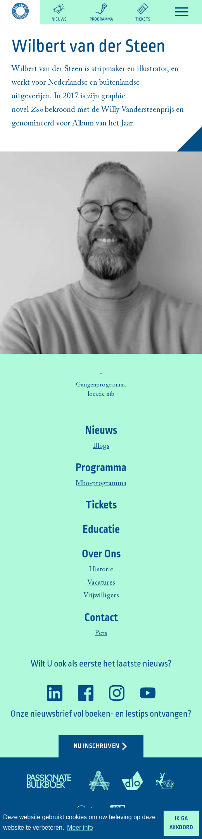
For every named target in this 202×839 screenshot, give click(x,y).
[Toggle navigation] (182, 12)
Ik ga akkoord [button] (181, 823)
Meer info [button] (80, 827)
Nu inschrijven (101, 746)
